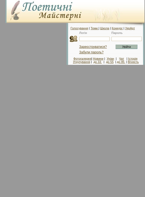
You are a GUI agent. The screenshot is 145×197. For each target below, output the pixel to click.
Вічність (133, 61)
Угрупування (81, 61)
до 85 (121, 61)
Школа (104, 28)
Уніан (110, 58)
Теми (94, 28)
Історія (132, 58)
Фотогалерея (82, 58)
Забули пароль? (91, 52)
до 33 (97, 61)
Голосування (79, 28)
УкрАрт (130, 28)
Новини (98, 58)
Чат (121, 58)
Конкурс (117, 28)
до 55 (110, 61)
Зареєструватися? (93, 47)
